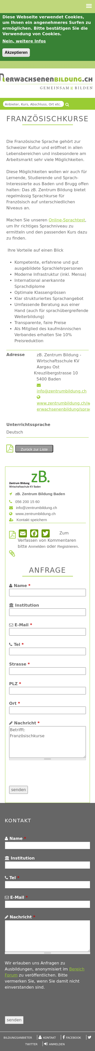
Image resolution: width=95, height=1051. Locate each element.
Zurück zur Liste (34, 449)
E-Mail (20, 624)
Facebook (73, 1037)
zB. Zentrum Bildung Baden (37, 494)
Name (19, 585)
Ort (14, 703)
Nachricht (24, 723)
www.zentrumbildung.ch (32, 514)
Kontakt (49, 1037)
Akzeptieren (16, 52)
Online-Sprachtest (67, 220)
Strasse (19, 664)
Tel (16, 644)
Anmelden (37, 546)
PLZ (15, 683)
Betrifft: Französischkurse (47, 742)
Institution (24, 605)
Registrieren (67, 546)
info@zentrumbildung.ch (33, 507)
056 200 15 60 (24, 501)
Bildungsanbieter (18, 1037)
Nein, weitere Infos (24, 41)
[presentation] (47, 776)
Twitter (31, 1044)
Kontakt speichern (28, 520)
